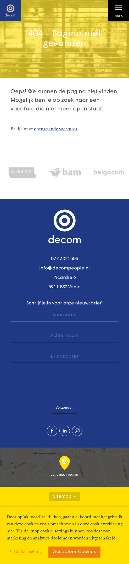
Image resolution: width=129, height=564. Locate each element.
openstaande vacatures (55, 128)
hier (10, 530)
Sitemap (64, 496)
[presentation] (50, 381)
